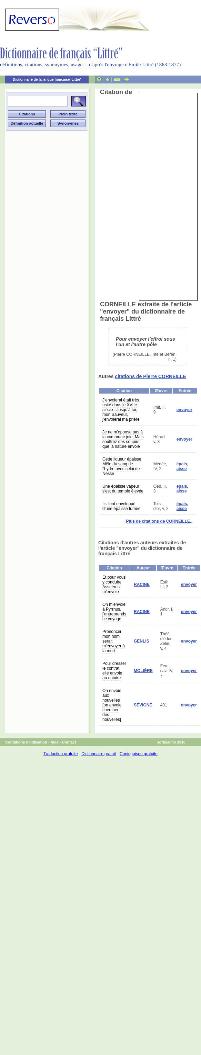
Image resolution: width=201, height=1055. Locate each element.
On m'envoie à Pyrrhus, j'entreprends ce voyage (114, 611)
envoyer (184, 409)
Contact (69, 742)
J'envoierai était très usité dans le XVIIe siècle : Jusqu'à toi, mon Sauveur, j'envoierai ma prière (121, 410)
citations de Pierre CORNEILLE (150, 376)
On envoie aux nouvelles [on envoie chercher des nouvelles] (111, 705)
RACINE (142, 584)
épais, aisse (182, 466)
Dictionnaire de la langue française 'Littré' (47, 79)
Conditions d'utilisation (26, 742)
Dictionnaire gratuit (98, 753)
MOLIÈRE (143, 670)
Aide (54, 742)
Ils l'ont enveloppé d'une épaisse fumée (121, 506)
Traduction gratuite (60, 753)
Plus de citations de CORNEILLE (158, 521)
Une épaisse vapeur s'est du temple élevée (122, 489)
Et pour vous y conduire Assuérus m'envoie (113, 584)
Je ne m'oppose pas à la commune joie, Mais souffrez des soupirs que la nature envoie (122, 439)
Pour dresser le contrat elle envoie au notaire (114, 670)
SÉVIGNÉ (143, 705)
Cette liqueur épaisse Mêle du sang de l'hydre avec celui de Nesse (121, 466)
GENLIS (141, 641)
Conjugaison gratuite (139, 753)
